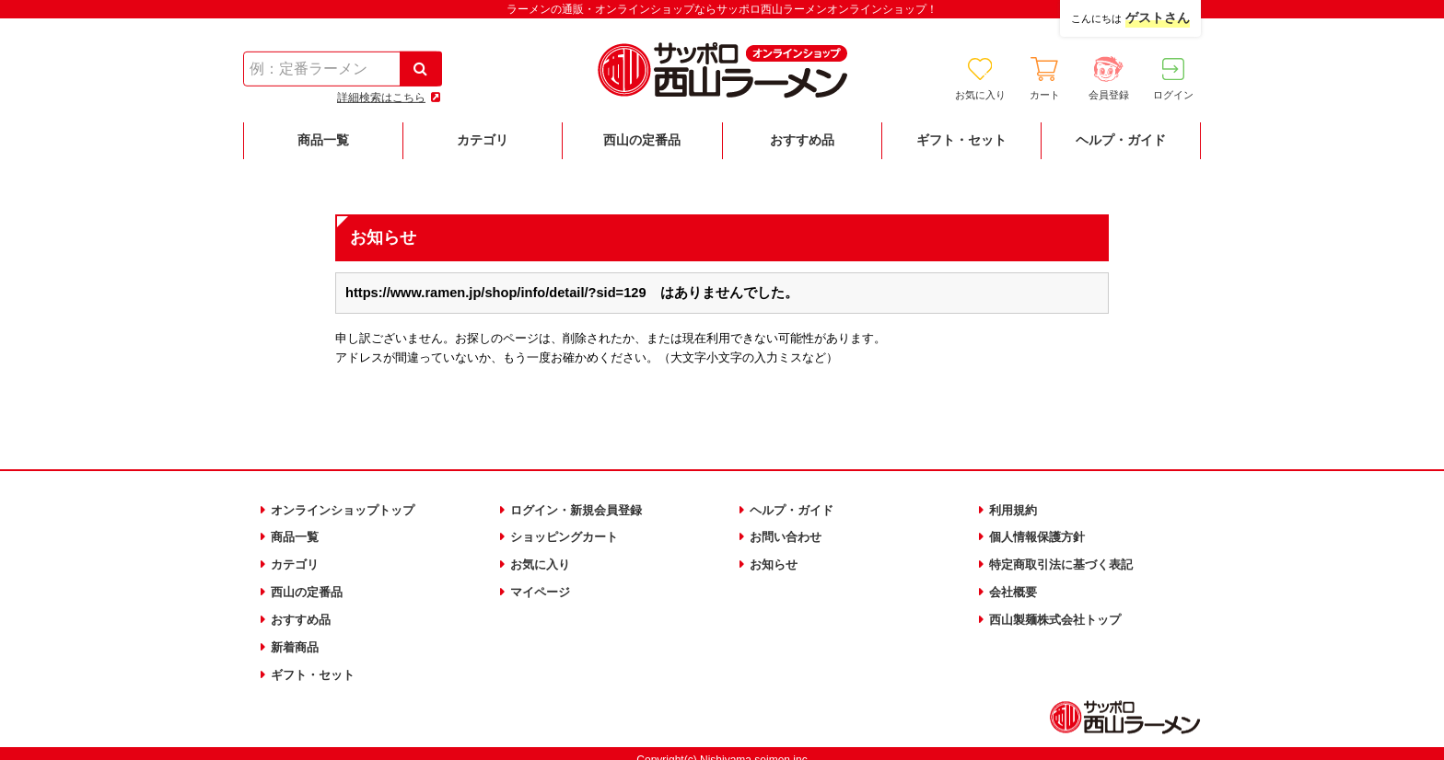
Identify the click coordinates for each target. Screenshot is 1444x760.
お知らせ (775, 559)
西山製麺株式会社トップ (1060, 611)
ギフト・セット (316, 662)
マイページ (542, 585)
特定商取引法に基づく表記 (1066, 559)
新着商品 (296, 636)
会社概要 (1015, 585)
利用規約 (1015, 508)
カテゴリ (296, 559)
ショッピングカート (568, 534)
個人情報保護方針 (1040, 534)
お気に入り (542, 559)
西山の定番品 (309, 585)
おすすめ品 (303, 611)
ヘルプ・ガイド (795, 508)
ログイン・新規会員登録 (581, 508)
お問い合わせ (788, 534)
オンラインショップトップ (348, 508)
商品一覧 (296, 534)
